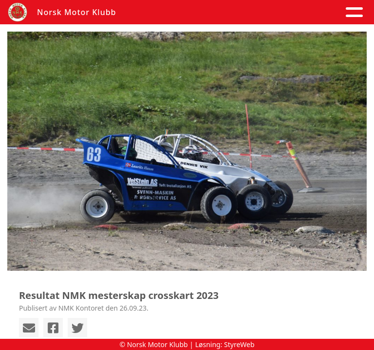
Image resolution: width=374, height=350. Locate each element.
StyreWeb (239, 344)
